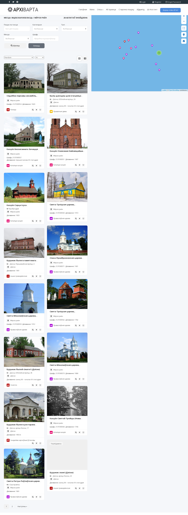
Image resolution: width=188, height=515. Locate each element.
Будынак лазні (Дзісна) (62, 475)
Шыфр (35, 37)
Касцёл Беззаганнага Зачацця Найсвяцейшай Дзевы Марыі (22, 153)
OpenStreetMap (174, 92)
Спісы (100, 9)
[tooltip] (32, 112)
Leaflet (164, 92)
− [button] (184, 24)
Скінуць (36, 48)
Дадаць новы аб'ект (170, 10)
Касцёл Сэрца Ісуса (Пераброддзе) (17, 209)
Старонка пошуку (126, 9)
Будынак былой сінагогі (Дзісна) (23, 371)
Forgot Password (173, 2)
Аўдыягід (140, 9)
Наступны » (22, 509)
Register (156, 2)
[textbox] (46, 31)
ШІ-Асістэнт (152, 9)
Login (142, 2)
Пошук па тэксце (11, 27)
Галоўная (83, 9)
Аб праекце (111, 9)
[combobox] (46, 31)
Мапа (92, 9)
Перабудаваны (56, 446)
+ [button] (184, 19)
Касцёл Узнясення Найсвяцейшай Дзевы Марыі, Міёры (67, 154)
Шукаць (15, 48)
